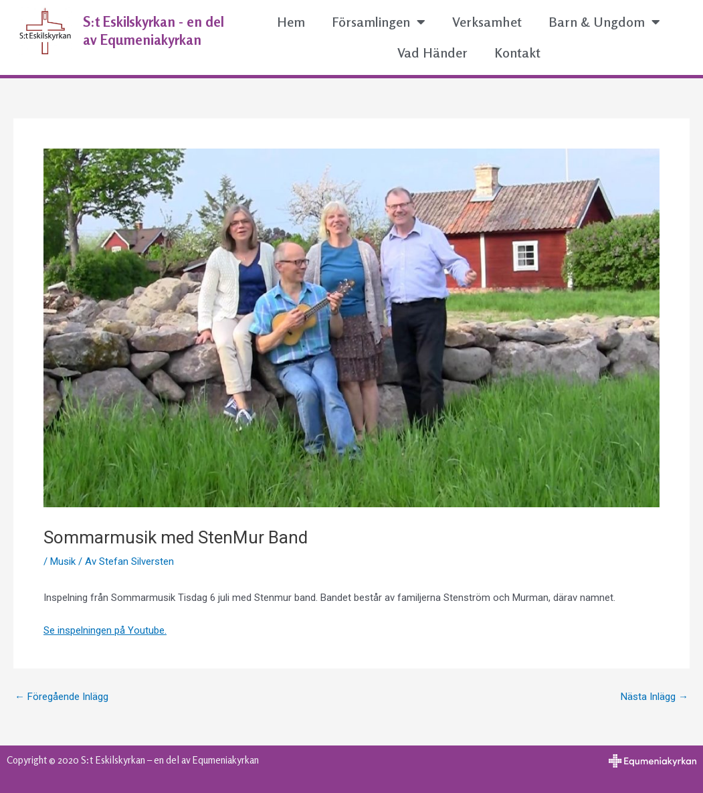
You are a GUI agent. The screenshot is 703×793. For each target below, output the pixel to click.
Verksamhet (487, 21)
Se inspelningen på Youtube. (105, 630)
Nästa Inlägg (654, 697)
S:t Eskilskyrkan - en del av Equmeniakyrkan (153, 30)
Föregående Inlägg (61, 697)
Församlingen (378, 22)
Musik (63, 561)
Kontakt (517, 52)
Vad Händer (432, 52)
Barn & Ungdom (604, 22)
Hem (291, 21)
